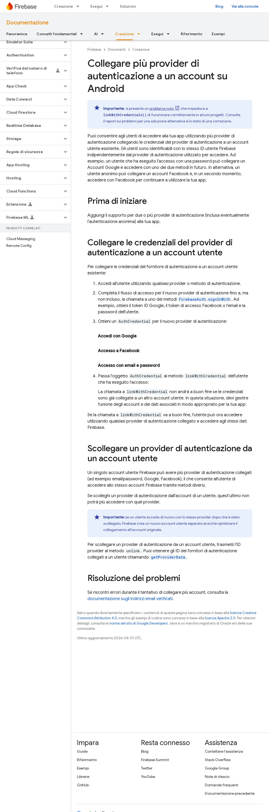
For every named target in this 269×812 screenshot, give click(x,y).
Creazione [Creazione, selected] (124, 34)
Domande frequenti (221, 785)
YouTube (148, 776)
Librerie (83, 776)
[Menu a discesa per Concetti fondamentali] (83, 34)
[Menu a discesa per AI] (104, 34)
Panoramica (16, 34)
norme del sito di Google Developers (138, 623)
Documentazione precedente (230, 793)
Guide (82, 751)
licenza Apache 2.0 (220, 618)
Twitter (146, 768)
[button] (31, 42)
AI (96, 34)
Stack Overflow (218, 759)
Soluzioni (128, 6)
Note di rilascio (217, 776)
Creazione (63, 6)
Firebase (94, 49)
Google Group (217, 768)
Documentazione (27, 22)
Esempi (218, 34)
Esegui (96, 6)
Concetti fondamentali (57, 34)
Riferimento (191, 34)
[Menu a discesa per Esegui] (108, 6)
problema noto (161, 108)
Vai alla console (245, 6)
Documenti (117, 49)
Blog (219, 6)
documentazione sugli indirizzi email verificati (130, 598)
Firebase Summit (155, 759)
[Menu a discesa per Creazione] (79, 6)
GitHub (83, 785)
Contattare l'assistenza (224, 751)
